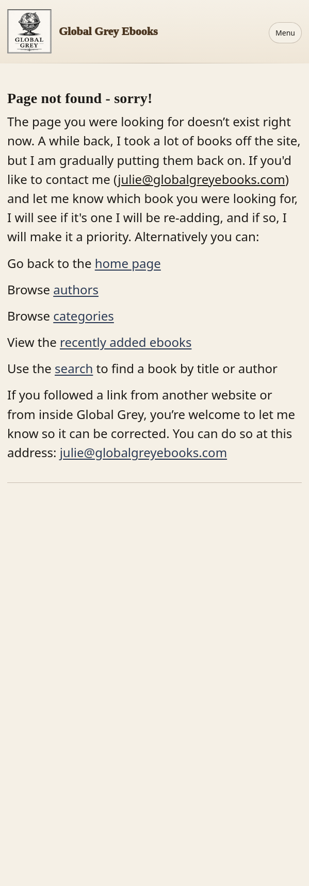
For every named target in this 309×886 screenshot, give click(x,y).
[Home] (82, 31)
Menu (285, 33)
